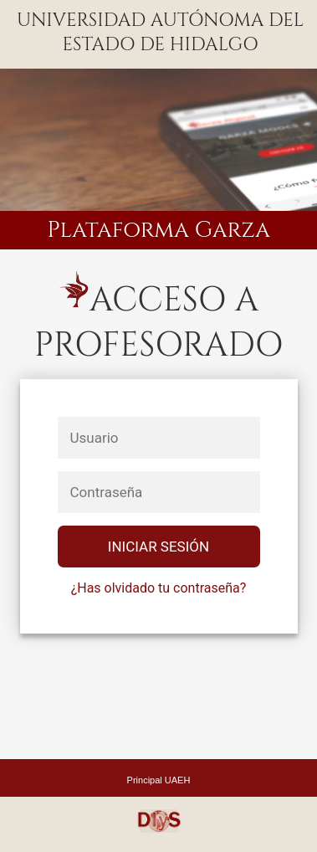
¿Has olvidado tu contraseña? (159, 588)
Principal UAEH (159, 780)
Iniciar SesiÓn (158, 546)
